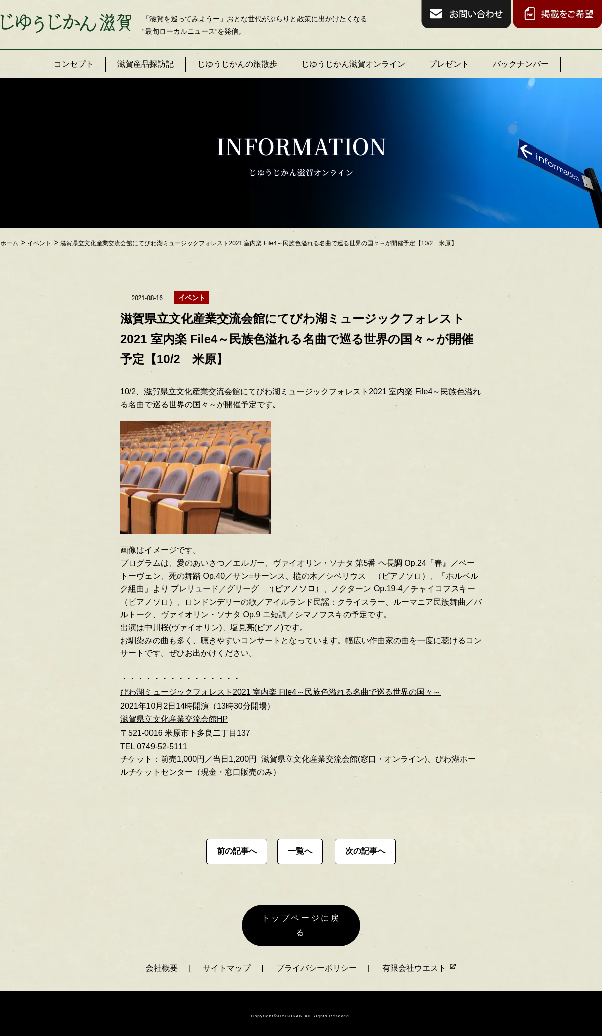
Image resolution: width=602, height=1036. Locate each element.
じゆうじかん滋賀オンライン (353, 64)
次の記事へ (365, 851)
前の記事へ (237, 851)
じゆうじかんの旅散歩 (237, 64)
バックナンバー (521, 64)
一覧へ (300, 851)
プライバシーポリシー (316, 961)
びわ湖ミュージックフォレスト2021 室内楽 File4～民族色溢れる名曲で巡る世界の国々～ (280, 692)
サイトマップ (227, 961)
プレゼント (449, 64)
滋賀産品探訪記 (145, 64)
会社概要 (161, 961)
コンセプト (74, 64)
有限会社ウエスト (419, 961)
